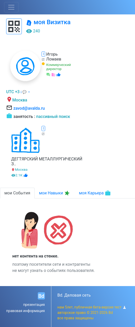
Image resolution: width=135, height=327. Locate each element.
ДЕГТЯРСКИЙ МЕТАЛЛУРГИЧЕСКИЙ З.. (46, 161)
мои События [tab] (17, 193)
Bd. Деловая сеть (74, 295)
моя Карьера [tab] (95, 193)
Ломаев (53, 59)
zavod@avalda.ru (29, 108)
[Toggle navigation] (11, 7)
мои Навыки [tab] (55, 193)
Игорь (52, 54)
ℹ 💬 (24, 92)
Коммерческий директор (58, 67)
